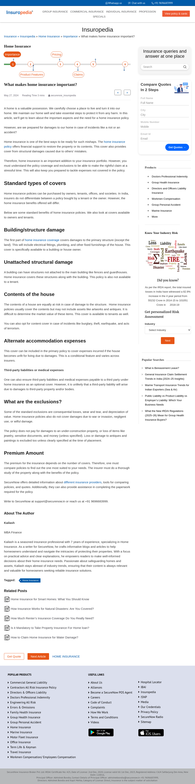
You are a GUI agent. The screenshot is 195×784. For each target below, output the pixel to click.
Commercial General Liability (28, 682)
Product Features (31, 74)
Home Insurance (30, 580)
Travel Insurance (20, 752)
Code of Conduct (101, 702)
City (143, 110)
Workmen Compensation (166, 198)
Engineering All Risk (23, 702)
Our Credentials (151, 707)
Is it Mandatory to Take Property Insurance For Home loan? (50, 627)
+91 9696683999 (163, 3)
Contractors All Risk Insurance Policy (33, 687)
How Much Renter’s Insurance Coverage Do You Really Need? (52, 618)
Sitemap (146, 722)
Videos (95, 722)
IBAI (143, 687)
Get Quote (14, 656)
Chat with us (138, 3)
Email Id (146, 133)
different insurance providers (82, 482)
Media (145, 702)
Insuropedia (148, 692)
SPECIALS (99, 16)
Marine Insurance (162, 210)
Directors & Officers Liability (28, 692)
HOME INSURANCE (66, 656)
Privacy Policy (149, 712)
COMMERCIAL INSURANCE (87, 11)
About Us (96, 682)
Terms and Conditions (104, 717)
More (155, 216)
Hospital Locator (151, 682)
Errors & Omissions (22, 707)
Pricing (56, 54)
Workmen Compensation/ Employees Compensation (43, 757)
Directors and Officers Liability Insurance (169, 190)
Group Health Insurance (165, 182)
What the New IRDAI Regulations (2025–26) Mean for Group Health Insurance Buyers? (164, 415)
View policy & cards (176, 13)
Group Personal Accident (166, 204)
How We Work (99, 712)
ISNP (144, 697)
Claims (78, 74)
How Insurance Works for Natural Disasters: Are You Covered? (52, 608)
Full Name (147, 98)
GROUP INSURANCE (55, 11)
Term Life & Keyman (23, 747)
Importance (12, 54)
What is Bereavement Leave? (162, 368)
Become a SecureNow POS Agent (111, 692)
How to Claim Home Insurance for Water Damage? (44, 637)
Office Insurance (20, 742)
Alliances (96, 687)
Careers (95, 697)
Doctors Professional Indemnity (170, 176)
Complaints (98, 707)
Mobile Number (150, 122)
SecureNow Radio (152, 717)
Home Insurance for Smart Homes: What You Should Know (50, 599)
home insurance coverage (42, 240)
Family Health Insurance (25, 712)
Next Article (38, 656)
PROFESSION (147, 11)
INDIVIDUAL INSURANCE (121, 11)
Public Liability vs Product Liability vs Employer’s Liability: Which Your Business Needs (166, 400)
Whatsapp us (114, 3)
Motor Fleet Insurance (24, 737)
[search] (184, 67)
